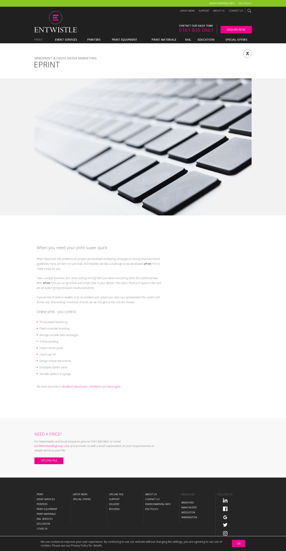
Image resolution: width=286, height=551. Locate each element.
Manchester (81, 386)
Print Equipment (47, 509)
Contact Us (236, 10)
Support (204, 10)
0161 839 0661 (196, 30)
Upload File (49, 460)
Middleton (95, 386)
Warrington (114, 386)
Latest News (187, 10)
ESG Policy (245, 3)
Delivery (114, 504)
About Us (219, 10)
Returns (114, 509)
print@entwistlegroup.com (51, 446)
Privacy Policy (79, 545)
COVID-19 (42, 528)
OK (239, 543)
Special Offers (82, 499)
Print (40, 494)
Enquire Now (236, 29)
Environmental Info (222, 3)
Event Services (46, 499)
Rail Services (45, 518)
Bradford (67, 386)
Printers (42, 504)
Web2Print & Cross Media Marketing (65, 58)
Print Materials (46, 514)
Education (43, 523)
